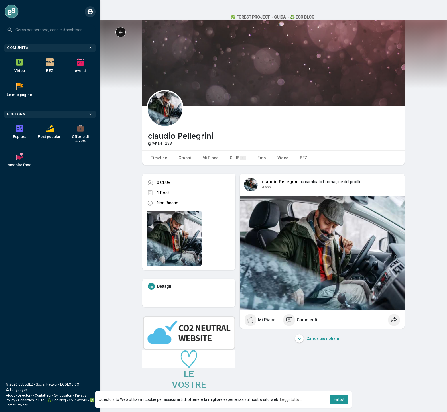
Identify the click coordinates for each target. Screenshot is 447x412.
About (10, 395)
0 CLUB (163, 182)
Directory (25, 395)
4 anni (267, 187)
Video (19, 65)
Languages (17, 390)
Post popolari (50, 132)
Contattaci (43, 395)
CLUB (238, 158)
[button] (50, 30)
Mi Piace (210, 158)
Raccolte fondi (19, 160)
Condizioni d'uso (31, 400)
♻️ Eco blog (56, 400)
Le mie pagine (19, 90)
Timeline (159, 158)
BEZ (50, 65)
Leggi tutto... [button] (291, 399)
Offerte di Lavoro (80, 134)
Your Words (78, 400)
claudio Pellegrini (280, 181)
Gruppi (184, 158)
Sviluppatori (63, 395)
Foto (261, 158)
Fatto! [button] (339, 399)
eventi (80, 65)
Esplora (19, 132)
